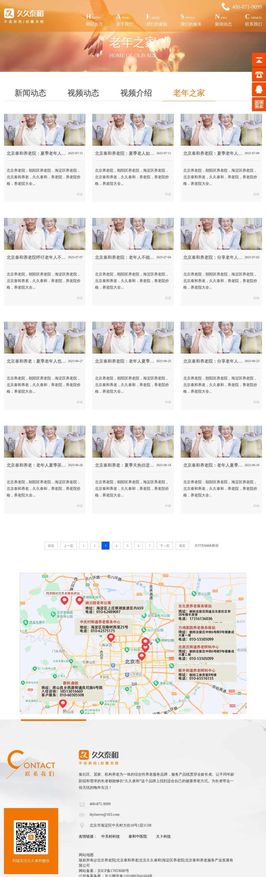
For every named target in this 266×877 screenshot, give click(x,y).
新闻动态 (223, 19)
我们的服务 (191, 19)
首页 (51, 546)
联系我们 (253, 19)
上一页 (68, 546)
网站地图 (86, 855)
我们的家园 (156, 19)
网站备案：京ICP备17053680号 (104, 871)
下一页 (164, 546)
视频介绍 (136, 92)
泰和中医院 (138, 836)
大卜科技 (163, 836)
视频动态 (83, 92)
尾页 (182, 546)
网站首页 (94, 19)
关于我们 (124, 19)
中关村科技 (110, 836)
